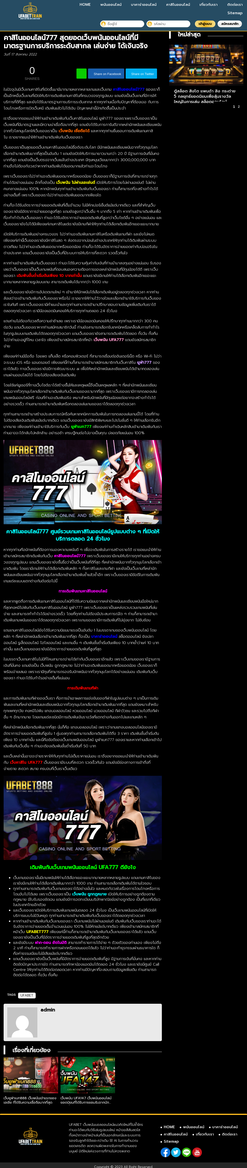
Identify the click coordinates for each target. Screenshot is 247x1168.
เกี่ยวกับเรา (208, 4)
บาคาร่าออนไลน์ (144, 4)
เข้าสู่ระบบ (205, 23)
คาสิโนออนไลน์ (178, 4)
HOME (85, 4)
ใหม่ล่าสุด (189, 34)
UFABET (27, 995)
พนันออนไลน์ (111, 4)
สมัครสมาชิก (229, 23)
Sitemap (235, 13)
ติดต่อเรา (235, 4)
